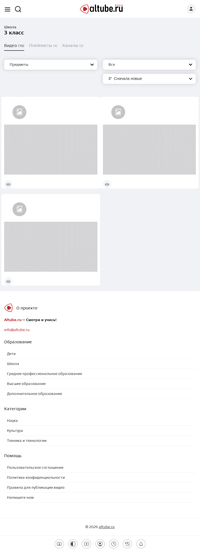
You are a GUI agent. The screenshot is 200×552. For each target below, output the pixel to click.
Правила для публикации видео (36, 487)
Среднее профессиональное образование (44, 373)
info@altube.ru (16, 329)
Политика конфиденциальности (36, 477)
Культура (15, 430)
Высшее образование (26, 383)
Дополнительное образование (34, 393)
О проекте (27, 308)
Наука (12, 420)
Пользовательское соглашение (35, 467)
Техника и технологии (26, 440)
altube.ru (107, 527)
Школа (10, 27)
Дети (11, 353)
